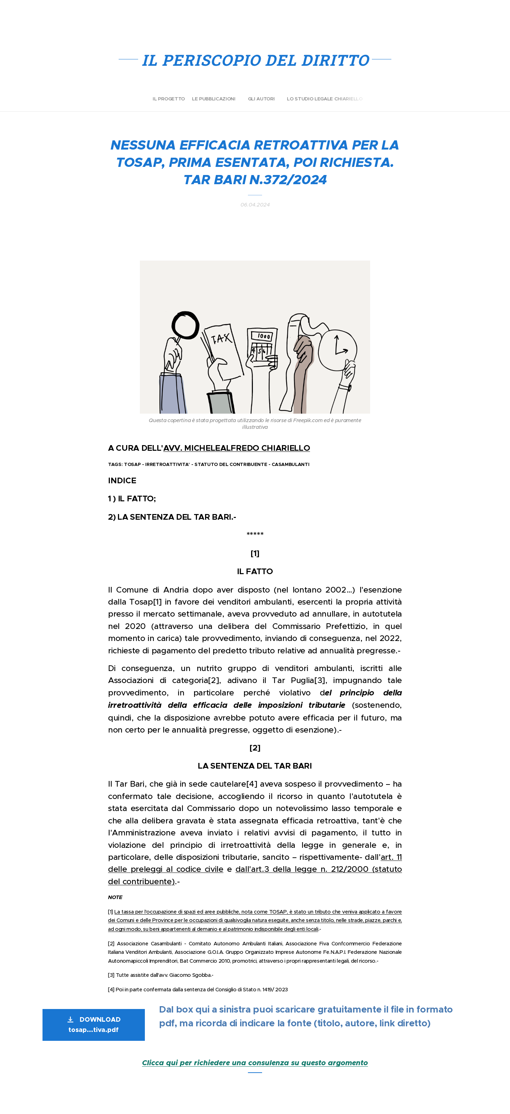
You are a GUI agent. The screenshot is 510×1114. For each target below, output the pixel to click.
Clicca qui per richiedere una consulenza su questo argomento (255, 1062)
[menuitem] (243, 99)
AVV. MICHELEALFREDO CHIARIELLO (236, 448)
